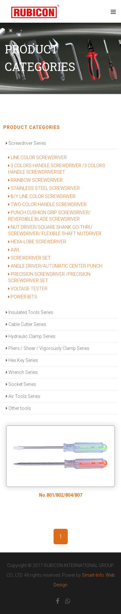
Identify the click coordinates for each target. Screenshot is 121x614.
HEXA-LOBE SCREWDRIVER (37, 241)
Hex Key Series (22, 360)
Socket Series (21, 384)
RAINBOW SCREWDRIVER (35, 180)
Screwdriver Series (26, 143)
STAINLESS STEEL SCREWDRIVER (44, 188)
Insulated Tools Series (29, 312)
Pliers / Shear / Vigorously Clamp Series (47, 348)
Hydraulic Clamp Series (30, 336)
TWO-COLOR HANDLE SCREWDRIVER (47, 204)
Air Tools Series (23, 396)
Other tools (18, 408)
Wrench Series (22, 372)
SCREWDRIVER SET (29, 258)
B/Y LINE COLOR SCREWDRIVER (42, 196)
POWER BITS (22, 296)
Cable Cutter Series (26, 324)
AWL (14, 249)
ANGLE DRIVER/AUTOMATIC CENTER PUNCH (55, 266)
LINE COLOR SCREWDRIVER (37, 157)
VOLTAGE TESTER (27, 288)
